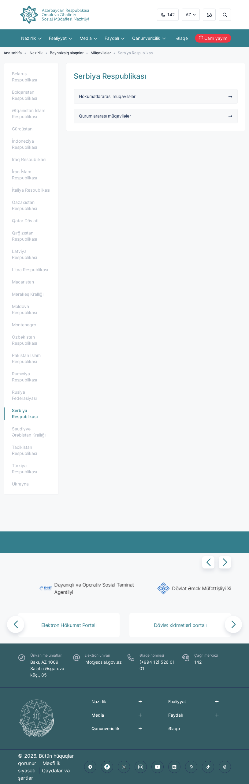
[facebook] (107, 767)
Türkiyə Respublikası (24, 468)
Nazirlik (31, 38)
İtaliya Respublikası (31, 190)
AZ (188, 14)
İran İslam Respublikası (24, 174)
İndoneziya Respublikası (24, 144)
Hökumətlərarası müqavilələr (156, 96)
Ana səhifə (13, 53)
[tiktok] (208, 767)
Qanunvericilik (149, 38)
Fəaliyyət (60, 38)
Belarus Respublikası (24, 76)
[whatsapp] (191, 767)
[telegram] (90, 767)
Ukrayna (20, 483)
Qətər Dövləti (25, 220)
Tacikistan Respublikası (24, 450)
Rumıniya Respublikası (24, 376)
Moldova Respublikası (24, 309)
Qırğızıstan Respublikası (24, 236)
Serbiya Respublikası (25, 413)
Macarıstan (23, 281)
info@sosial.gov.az (103, 662)
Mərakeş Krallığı (27, 294)
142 (168, 14)
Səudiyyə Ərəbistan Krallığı (29, 431)
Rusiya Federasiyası (24, 395)
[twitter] (124, 767)
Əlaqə (182, 38)
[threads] (225, 767)
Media (88, 38)
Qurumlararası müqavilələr (156, 115)
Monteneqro (24, 324)
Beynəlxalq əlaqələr (67, 53)
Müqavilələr (101, 53)
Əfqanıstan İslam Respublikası (28, 113)
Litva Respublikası (30, 269)
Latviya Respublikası (24, 254)
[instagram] (141, 767)
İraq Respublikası (29, 159)
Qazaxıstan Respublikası (24, 205)
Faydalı (114, 38)
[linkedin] (174, 767)
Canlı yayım (213, 38)
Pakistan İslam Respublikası (26, 358)
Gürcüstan (22, 128)
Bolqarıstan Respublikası (24, 95)
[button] (208, 562)
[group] (70, 588)
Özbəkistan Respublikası (24, 340)
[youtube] (157, 767)
